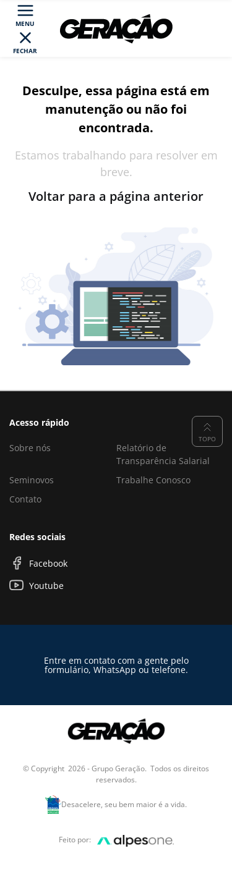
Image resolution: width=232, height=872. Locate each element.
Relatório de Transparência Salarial (163, 454)
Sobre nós (30, 448)
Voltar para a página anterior (116, 196)
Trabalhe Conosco (153, 480)
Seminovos (31, 480)
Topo (207, 431)
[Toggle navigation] (25, 29)
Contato (25, 499)
